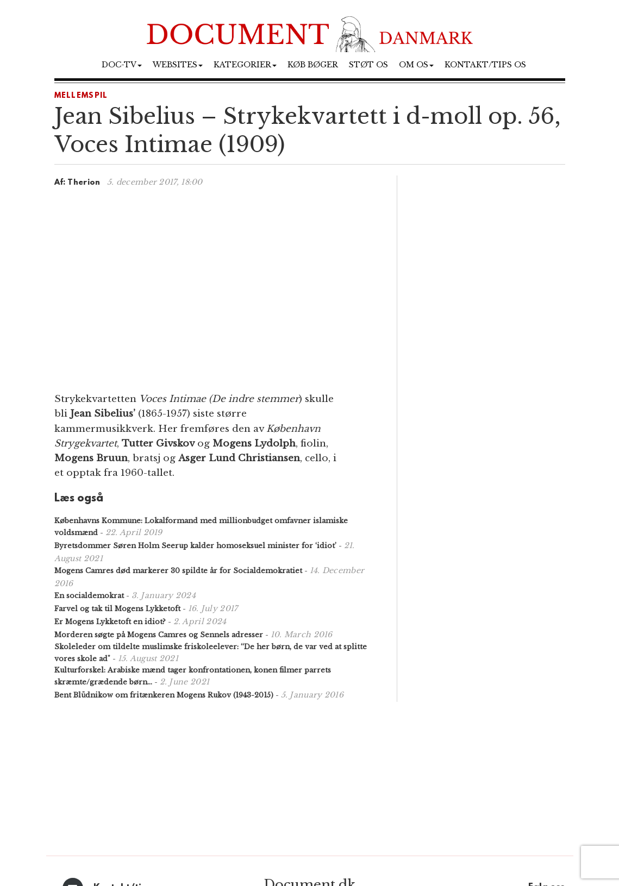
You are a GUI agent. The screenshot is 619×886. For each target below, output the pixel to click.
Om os (416, 65)
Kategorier (245, 65)
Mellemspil (81, 95)
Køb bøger (312, 65)
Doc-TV (122, 65)
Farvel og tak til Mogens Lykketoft (117, 609)
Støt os (368, 65)
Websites (178, 65)
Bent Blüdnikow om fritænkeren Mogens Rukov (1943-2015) (163, 695)
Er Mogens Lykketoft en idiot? (110, 622)
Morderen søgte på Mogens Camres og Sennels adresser (158, 635)
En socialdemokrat (89, 596)
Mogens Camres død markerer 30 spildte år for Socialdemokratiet (178, 571)
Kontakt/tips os (485, 65)
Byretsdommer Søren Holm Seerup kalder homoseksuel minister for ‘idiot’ (195, 546)
